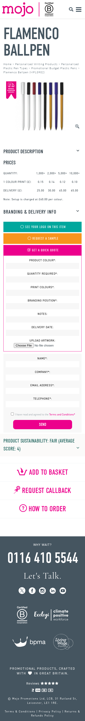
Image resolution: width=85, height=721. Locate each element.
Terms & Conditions (20, 711)
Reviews (42, 683)
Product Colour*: (42, 260)
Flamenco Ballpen (31, 42)
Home (7, 64)
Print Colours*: (43, 287)
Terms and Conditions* (62, 414)
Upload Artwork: (42, 340)
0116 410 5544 (42, 558)
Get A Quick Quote (42, 250)
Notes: (43, 314)
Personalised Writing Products (36, 64)
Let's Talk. (42, 575)
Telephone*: (42, 399)
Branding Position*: (43, 300)
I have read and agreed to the (45, 414)
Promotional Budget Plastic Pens (54, 68)
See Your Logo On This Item (42, 227)
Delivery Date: (43, 327)
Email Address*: (42, 385)
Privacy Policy (50, 711)
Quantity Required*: (42, 274)
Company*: (42, 372)
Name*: (42, 358)
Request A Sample (42, 238)
